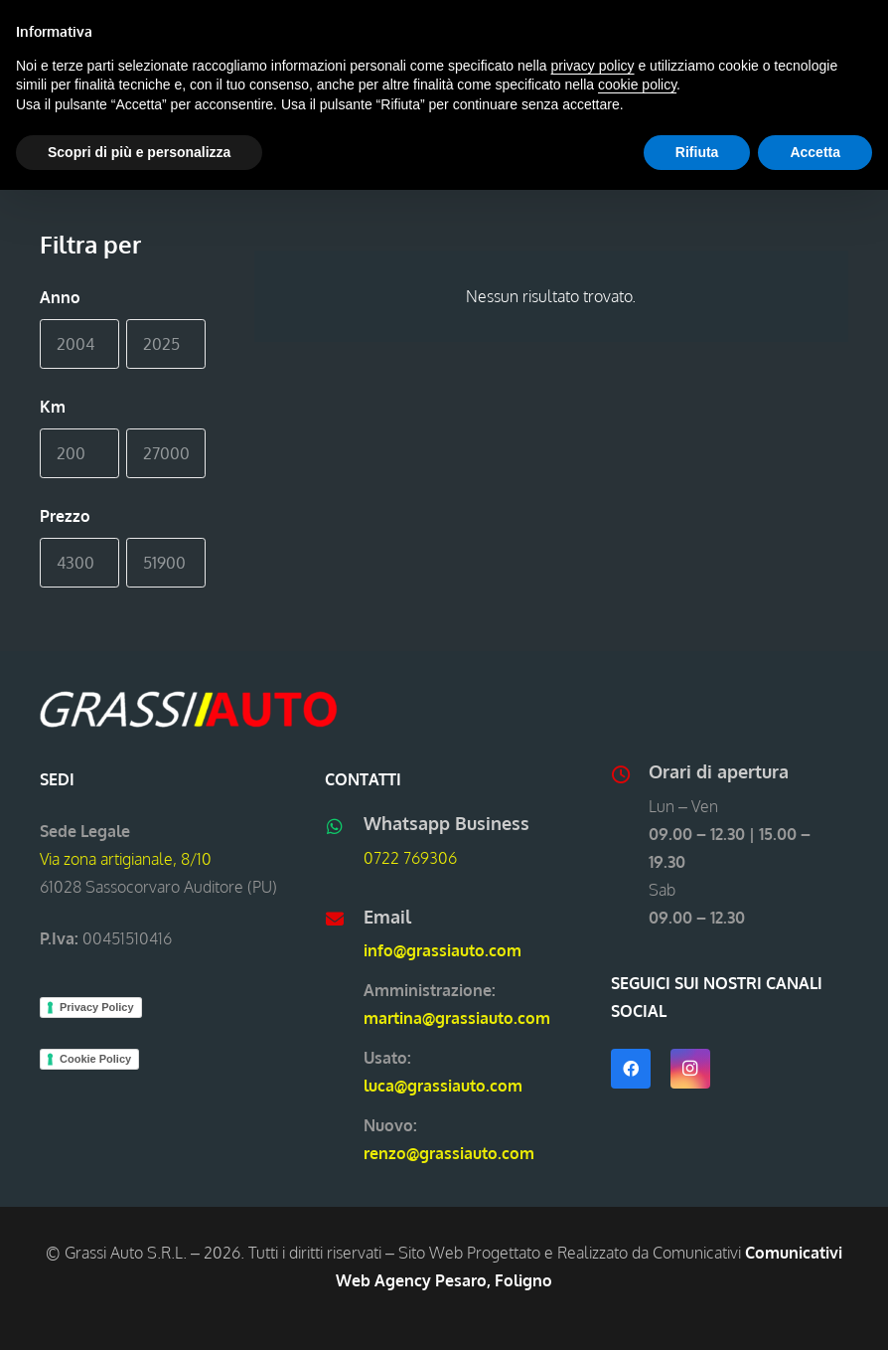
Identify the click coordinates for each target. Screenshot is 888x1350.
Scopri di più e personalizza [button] (139, 152)
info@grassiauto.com (442, 950)
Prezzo (65, 516)
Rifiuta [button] (697, 152)
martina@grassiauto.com (457, 1018)
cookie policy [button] (637, 84)
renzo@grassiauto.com (449, 1153)
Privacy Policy (97, 1007)
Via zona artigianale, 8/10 (126, 859)
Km (53, 407)
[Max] (166, 344)
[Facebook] (631, 1069)
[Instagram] (690, 1069)
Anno (60, 297)
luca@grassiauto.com (443, 1086)
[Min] (79, 344)
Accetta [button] (815, 152)
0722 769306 (410, 858)
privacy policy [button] (593, 66)
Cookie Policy (95, 1059)
